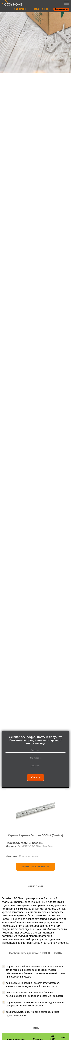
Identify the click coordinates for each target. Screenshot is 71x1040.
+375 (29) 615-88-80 (40, 9)
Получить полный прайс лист (36, 866)
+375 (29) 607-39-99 (19, 9)
